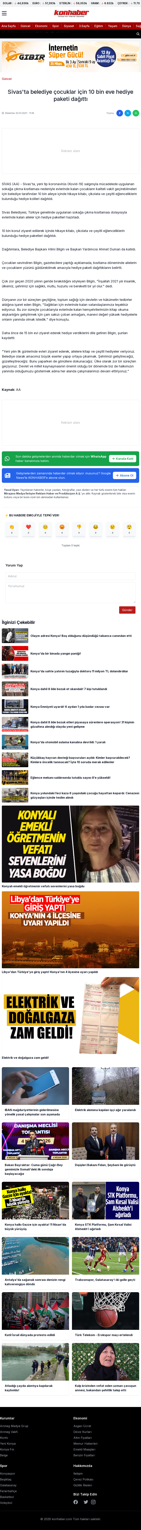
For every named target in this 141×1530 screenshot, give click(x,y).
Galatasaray (8, 1485)
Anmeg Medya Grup (14, 1426)
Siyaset (69, 26)
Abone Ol (124, 475)
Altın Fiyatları (82, 1438)
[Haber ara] (138, 34)
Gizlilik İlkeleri (82, 1485)
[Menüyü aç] (4, 13)
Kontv (4, 1438)
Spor (55, 26)
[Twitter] (86, 1502)
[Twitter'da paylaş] (127, 113)
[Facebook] (75, 1502)
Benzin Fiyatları (84, 1455)
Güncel (25, 26)
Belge (4, 1455)
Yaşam (112, 26)
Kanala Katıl (122, 458)
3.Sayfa (84, 26)
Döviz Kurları (82, 1432)
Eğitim (98, 26)
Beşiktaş (5, 1479)
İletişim (78, 1473)
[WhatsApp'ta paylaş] (136, 113)
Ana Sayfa (8, 26)
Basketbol (7, 1497)
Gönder (127, 610)
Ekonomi (41, 26)
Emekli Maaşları (84, 1449)
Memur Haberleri (85, 1443)
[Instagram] (93, 1502)
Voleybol (6, 1503)
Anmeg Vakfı (9, 1432)
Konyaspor (7, 1473)
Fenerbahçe (8, 1491)
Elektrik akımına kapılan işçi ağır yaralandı (35, 34)
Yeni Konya (8, 1443)
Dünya (126, 26)
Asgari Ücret (82, 1426)
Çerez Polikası (83, 1479)
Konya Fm (7, 1449)
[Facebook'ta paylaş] (119, 113)
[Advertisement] (70, 151)
